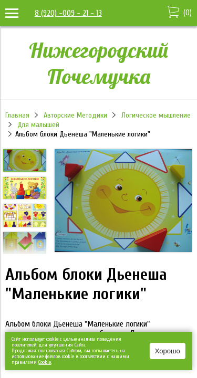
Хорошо (167, 351)
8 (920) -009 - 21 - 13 (68, 13)
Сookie (44, 362)
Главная (17, 115)
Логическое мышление (156, 115)
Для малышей (38, 124)
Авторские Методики (75, 115)
